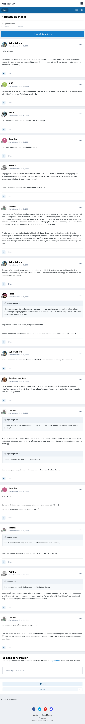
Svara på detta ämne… (15, 670)
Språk (36, 715)
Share (42, 684)
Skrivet (18, 46)
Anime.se (8, 3)
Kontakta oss (47, 715)
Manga (20, 26)
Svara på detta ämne (42, 34)
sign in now (55, 660)
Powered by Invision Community (42, 720)
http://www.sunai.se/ (10, 389)
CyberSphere (9, 23)
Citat (9, 73)
